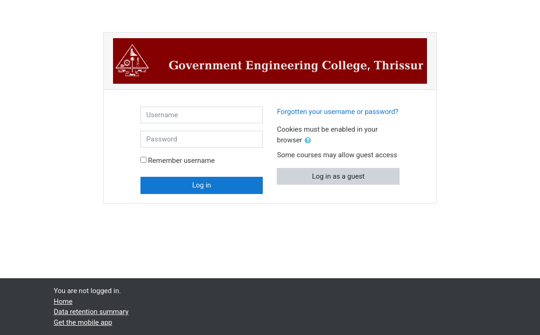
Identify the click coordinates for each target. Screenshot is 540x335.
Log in (201, 185)
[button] (310, 141)
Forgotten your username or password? (337, 111)
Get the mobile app (83, 322)
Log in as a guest (338, 176)
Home (63, 301)
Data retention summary (91, 312)
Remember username (181, 160)
